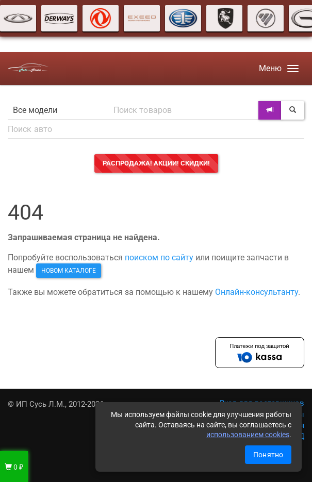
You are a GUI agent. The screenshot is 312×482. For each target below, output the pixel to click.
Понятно (268, 455)
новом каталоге (68, 270)
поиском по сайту (159, 257)
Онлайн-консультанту (256, 292)
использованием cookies (247, 434)
